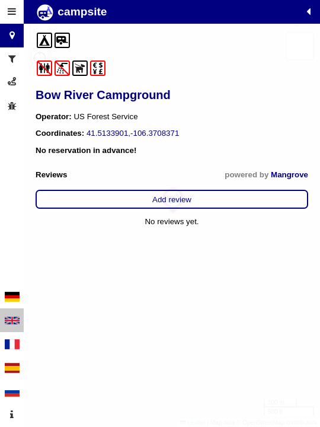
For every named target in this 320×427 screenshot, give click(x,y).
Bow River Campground (103, 94)
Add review (171, 199)
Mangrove (289, 174)
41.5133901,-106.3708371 (133, 133)
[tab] (12, 12)
